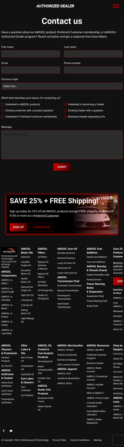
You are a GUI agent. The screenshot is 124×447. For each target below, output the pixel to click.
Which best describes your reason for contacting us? (31, 97)
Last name (70, 47)
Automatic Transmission (69, 285)
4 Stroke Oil (26, 300)
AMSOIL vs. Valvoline (7, 298)
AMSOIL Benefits (95, 350)
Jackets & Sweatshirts (68, 378)
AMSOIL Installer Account (95, 386)
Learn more (42, 227)
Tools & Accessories (67, 355)
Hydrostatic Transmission (64, 305)
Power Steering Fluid (97, 301)
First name (7, 47)
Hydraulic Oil (27, 374)
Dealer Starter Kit (45, 408)
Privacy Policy (59, 440)
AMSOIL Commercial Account (97, 378)
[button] (116, 6)
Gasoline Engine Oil (26, 264)
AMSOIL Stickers (65, 350)
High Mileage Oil (27, 320)
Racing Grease (94, 279)
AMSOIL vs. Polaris (7, 315)
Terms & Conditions (80, 440)
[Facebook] (3, 430)
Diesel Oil (25, 257)
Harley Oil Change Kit (43, 297)
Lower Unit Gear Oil (67, 273)
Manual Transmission (68, 290)
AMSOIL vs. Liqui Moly (7, 332)
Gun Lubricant (26, 389)
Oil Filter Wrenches (43, 284)
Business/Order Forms (45, 400)
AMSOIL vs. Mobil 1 (7, 282)
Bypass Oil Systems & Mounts (43, 265)
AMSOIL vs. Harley (7, 323)
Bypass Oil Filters (43, 275)
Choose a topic (9, 79)
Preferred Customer (46, 215)
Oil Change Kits (45, 290)
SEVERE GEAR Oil (66, 253)
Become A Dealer (95, 363)
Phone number (72, 63)
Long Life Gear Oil (66, 263)
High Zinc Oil (27, 295)
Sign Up (18, 227)
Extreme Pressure (66, 258)
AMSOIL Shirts (64, 383)
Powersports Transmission (64, 297)
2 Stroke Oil (26, 305)
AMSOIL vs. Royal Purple (7, 290)
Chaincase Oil (64, 268)
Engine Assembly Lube (98, 274)
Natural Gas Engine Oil (27, 289)
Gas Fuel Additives (96, 262)
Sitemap (97, 440)
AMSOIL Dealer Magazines (94, 421)
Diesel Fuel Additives (97, 257)
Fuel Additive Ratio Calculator (96, 413)
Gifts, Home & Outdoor (68, 364)
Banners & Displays (67, 360)
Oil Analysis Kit (45, 361)
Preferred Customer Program (96, 356)
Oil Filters (42, 257)
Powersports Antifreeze (7, 401)
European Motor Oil (26, 272)
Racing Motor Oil (25, 312)
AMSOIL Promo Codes (98, 398)
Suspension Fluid (95, 296)
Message (6, 126)
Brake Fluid (92, 306)
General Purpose (5, 359)
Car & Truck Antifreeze (7, 392)
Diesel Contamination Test (45, 369)
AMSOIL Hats (64, 373)
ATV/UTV (117, 372)
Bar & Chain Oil (27, 359)
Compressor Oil (27, 368)
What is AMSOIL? (95, 393)
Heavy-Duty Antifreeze (7, 384)
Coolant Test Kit (44, 380)
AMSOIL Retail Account (94, 370)
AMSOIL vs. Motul (7, 307)
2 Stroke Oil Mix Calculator (94, 405)
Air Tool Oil (6, 366)
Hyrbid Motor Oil (25, 280)
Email (4, 63)
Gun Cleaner (27, 395)
